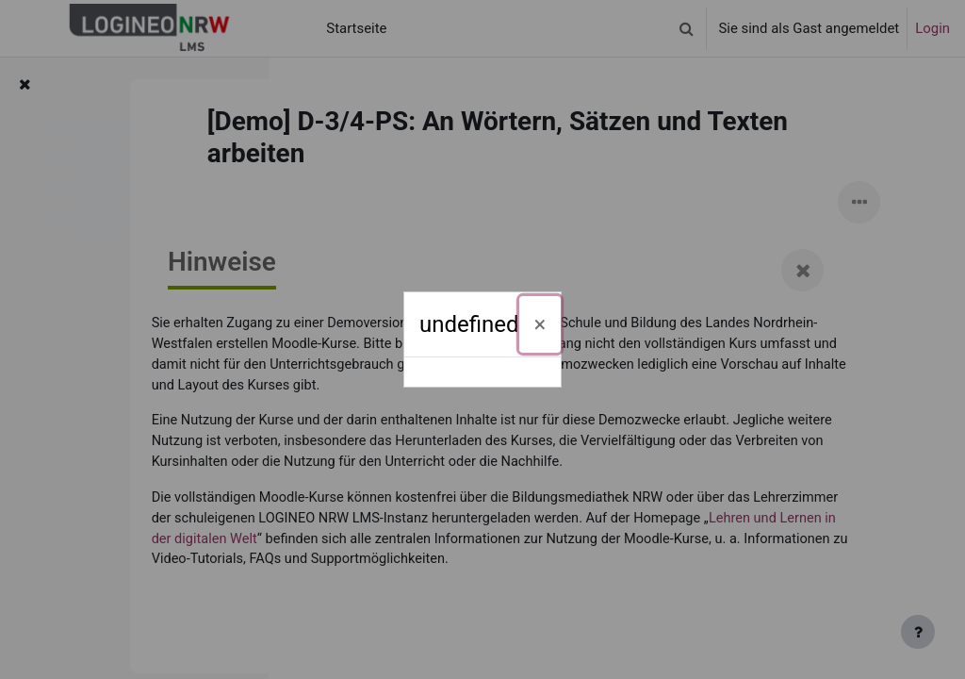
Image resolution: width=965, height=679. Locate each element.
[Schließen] (540, 324)
